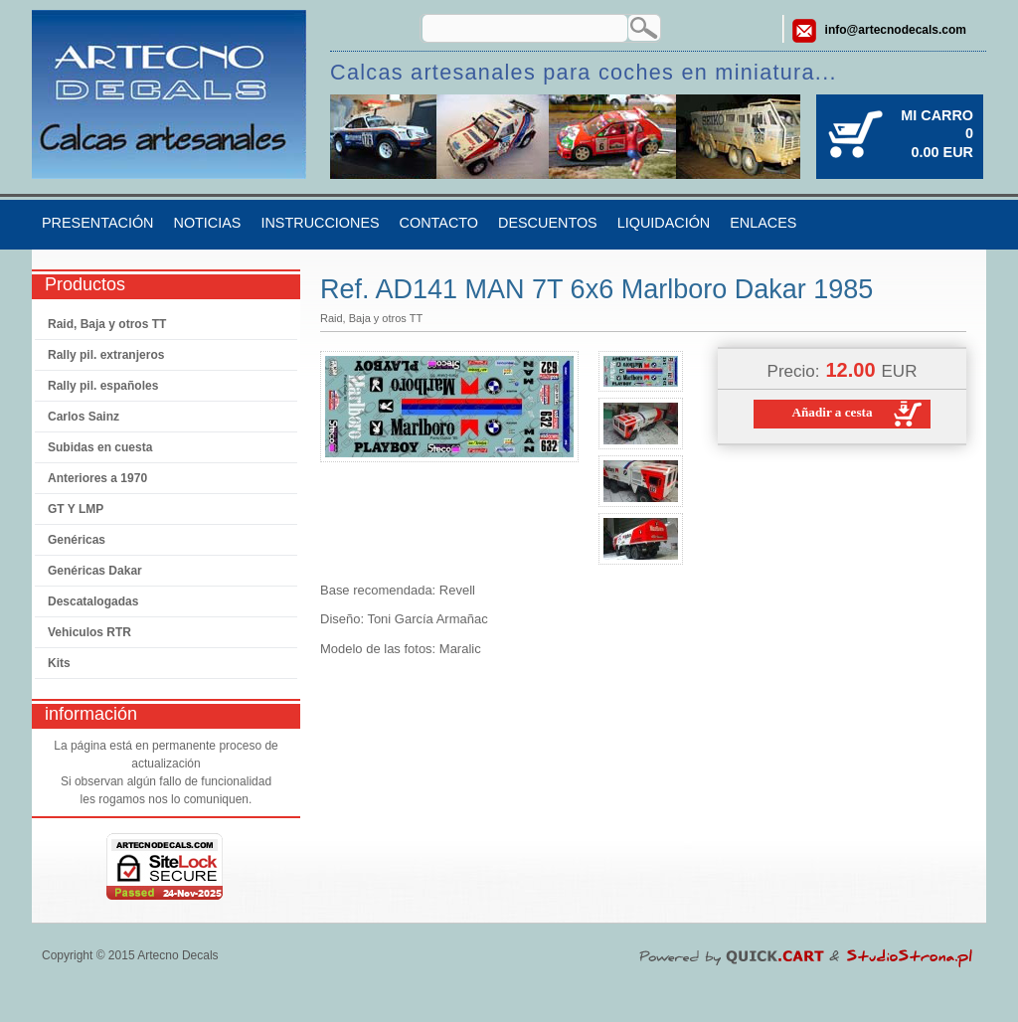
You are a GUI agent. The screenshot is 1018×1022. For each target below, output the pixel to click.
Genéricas (76, 540)
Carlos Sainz (83, 417)
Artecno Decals (177, 955)
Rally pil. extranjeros (106, 355)
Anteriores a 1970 (97, 478)
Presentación (97, 223)
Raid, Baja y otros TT (107, 324)
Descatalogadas (93, 601)
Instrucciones (319, 223)
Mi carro (937, 115)
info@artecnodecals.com (895, 30)
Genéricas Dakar (95, 571)
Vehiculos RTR (89, 632)
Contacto (439, 223)
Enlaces (763, 223)
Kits (59, 663)
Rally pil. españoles (103, 386)
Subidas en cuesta (100, 447)
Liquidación (664, 223)
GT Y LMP (75, 509)
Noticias (207, 223)
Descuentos (547, 223)
